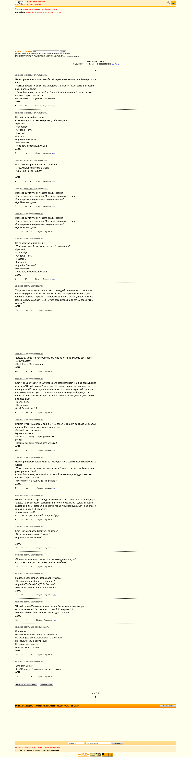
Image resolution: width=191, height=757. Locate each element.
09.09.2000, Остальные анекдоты (29, 495)
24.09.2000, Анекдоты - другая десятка (31, 189)
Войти (29, 4)
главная (19, 706)
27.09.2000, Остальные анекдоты (29, 353)
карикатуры (49, 706)
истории (35, 9)
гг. (89, 64)
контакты (32, 747)
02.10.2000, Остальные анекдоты (29, 602)
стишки (54, 9)
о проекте (40, 747)
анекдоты (27, 9)
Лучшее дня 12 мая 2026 (36, 1)
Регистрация (36, 4)
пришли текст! (168, 706)
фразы (47, 9)
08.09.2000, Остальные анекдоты (29, 379)
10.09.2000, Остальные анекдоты (29, 457)
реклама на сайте (21, 747)
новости (57, 747)
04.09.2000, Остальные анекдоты (29, 555)
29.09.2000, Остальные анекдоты (29, 239)
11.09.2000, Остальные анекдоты (29, 286)
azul (53, 106)
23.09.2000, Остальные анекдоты (29, 214)
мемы (41, 9)
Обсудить (38, 106)
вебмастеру (49, 747)
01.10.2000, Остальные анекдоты (29, 574)
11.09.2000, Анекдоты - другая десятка (31, 75)
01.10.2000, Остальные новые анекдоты (32, 627)
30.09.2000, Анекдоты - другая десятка (31, 113)
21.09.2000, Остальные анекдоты (29, 420)
